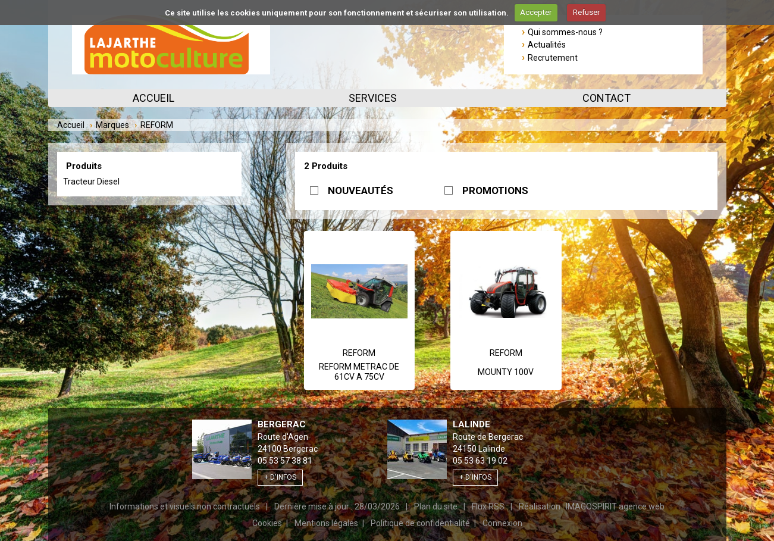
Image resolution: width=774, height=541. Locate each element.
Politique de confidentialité (420, 523)
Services (373, 98)
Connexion (502, 523)
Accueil (153, 98)
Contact (606, 98)
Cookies (267, 523)
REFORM (359, 353)
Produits (84, 166)
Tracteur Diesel (91, 181)
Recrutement (553, 57)
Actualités (547, 44)
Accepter (535, 12)
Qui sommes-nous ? (565, 32)
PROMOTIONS (495, 190)
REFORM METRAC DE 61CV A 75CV (359, 372)
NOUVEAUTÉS (360, 190)
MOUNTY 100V (506, 372)
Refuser (586, 12)
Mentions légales (326, 523)
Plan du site (435, 506)
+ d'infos (280, 477)
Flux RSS (488, 506)
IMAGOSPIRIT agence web (615, 506)
